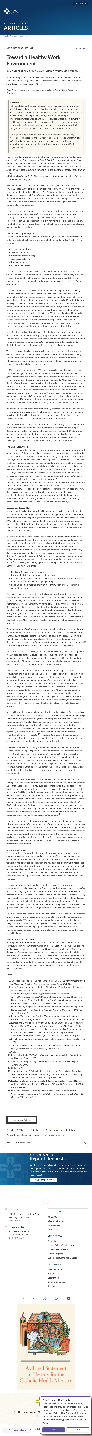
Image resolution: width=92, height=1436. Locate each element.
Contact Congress (56, 1281)
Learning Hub (54, 1277)
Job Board (53, 1286)
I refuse (78, 1430)
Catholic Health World (58, 1249)
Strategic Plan (54, 1225)
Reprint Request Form (44, 1180)
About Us (52, 1216)
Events (51, 1273)
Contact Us (53, 1229)
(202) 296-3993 (16, 1220)
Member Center (55, 1269)
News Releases (55, 1241)
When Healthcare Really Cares (62, 1257)
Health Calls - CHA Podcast (61, 1245)
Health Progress (10, 36)
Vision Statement (56, 1221)
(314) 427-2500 (16, 1237)
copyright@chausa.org (53, 1135)
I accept (53, 1430)
